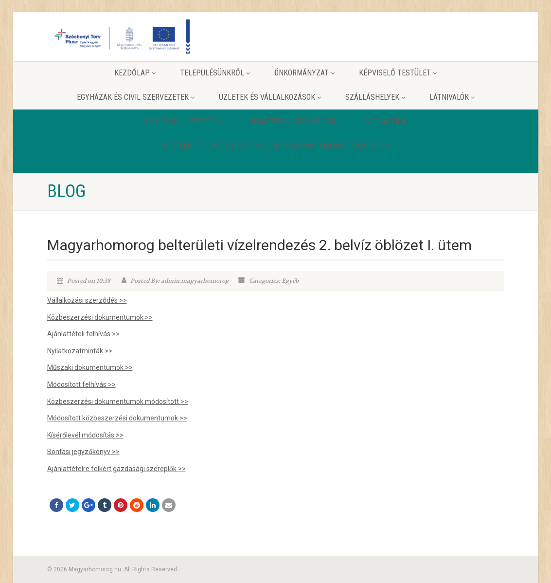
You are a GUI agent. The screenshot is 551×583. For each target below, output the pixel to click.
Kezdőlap (135, 72)
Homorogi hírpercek (185, 121)
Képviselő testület (398, 72)
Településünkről (215, 72)
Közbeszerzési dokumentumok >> (100, 317)
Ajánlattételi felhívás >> (83, 334)
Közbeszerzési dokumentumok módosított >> (117, 401)
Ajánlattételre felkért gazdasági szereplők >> (116, 469)
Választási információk (295, 121)
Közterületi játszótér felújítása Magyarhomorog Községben (276, 145)
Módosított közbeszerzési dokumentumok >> (117, 418)
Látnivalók (452, 97)
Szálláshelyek (375, 97)
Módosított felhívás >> (81, 384)
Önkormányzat (304, 72)
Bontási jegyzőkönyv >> (83, 451)
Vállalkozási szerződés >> (87, 300)
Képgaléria (386, 121)
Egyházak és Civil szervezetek (136, 97)
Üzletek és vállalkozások (270, 97)
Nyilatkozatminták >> (79, 351)
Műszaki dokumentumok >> (90, 367)
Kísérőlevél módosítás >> (85, 435)
